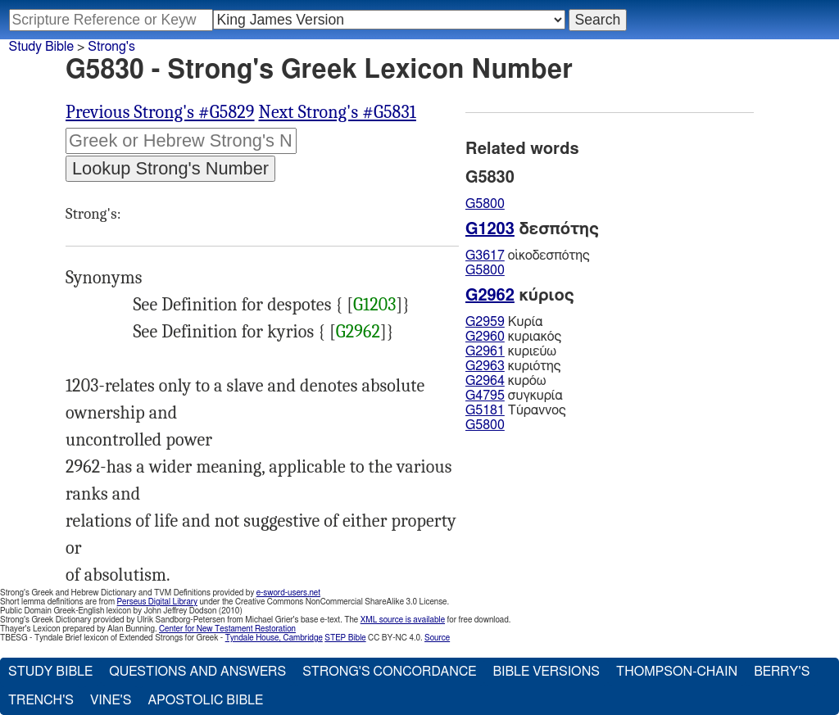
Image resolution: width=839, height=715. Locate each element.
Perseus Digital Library (157, 602)
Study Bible (41, 46)
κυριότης (512, 366)
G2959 (485, 321)
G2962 (358, 331)
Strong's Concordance (389, 671)
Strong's (111, 46)
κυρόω (505, 380)
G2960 (485, 336)
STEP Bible (344, 638)
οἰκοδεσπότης (527, 255)
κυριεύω (510, 351)
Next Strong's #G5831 (337, 112)
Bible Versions (546, 671)
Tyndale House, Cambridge (274, 638)
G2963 (485, 366)
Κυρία (504, 321)
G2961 (485, 351)
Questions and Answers (197, 671)
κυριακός (513, 336)
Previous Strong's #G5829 (160, 112)
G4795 (485, 395)
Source (437, 638)
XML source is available (403, 620)
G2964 (485, 380)
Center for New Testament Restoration (227, 629)
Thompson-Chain (676, 671)
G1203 (375, 304)
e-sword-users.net (288, 593)
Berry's (782, 671)
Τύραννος (515, 410)
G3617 (485, 255)
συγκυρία (514, 395)
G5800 (485, 203)
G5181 (485, 410)
